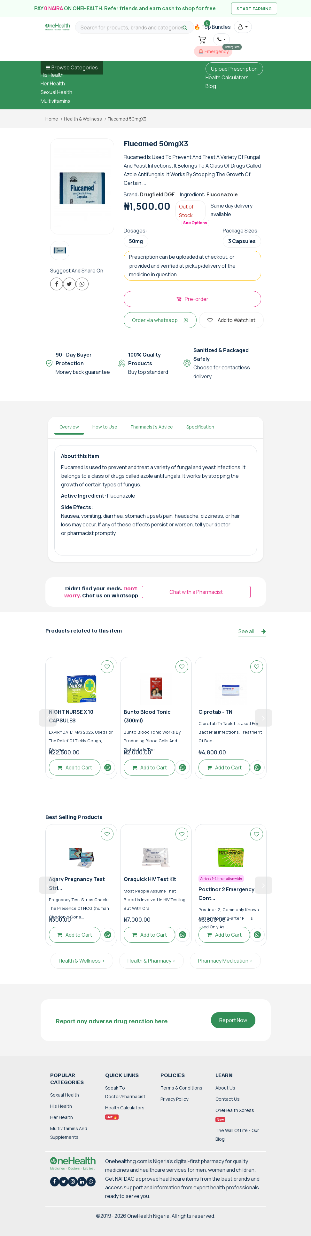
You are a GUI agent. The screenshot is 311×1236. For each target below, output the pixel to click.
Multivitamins (56, 101)
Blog (211, 86)
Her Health (53, 83)
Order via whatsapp (160, 320)
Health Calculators (227, 77)
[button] (243, 27)
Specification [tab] (200, 427)
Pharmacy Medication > (225, 960)
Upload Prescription (234, 68)
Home (51, 119)
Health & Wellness (83, 119)
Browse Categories (74, 67)
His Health (52, 74)
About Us (225, 1088)
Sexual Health (56, 92)
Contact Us (227, 1099)
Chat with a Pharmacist (196, 591)
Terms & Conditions (181, 1088)
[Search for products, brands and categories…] (134, 27)
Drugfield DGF (157, 194)
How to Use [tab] (104, 427)
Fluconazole (222, 194)
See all (252, 631)
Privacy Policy (174, 1099)
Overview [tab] (69, 427)
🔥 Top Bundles (212, 26)
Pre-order (192, 299)
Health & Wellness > (82, 960)
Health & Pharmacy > (151, 960)
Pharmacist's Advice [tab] (152, 427)
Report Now (233, 1020)
